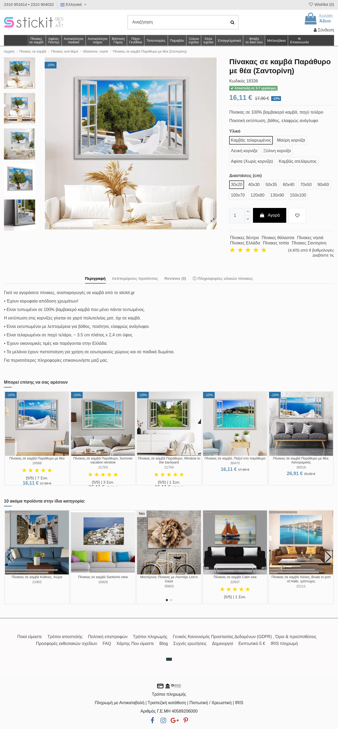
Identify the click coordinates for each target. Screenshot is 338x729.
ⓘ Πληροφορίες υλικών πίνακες (223, 278)
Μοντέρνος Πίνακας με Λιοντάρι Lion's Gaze (169, 579)
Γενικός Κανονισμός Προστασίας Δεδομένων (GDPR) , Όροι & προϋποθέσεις (245, 636)
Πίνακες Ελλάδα (245, 243)
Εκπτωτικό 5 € (251, 643)
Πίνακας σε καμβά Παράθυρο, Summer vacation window (103, 460)
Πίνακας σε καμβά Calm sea (235, 577)
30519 (301, 467)
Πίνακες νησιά (310, 237)
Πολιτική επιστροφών (108, 636)
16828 (103, 582)
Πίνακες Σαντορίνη (309, 243)
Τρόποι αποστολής (64, 636)
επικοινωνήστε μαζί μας (85, 360)
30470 (235, 463)
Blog (163, 643)
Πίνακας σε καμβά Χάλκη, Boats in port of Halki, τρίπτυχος (301, 579)
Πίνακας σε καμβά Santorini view (103, 577)
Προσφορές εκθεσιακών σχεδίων (66, 643)
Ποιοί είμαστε (29, 636)
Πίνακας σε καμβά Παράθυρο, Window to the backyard (169, 460)
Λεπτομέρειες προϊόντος (135, 278)
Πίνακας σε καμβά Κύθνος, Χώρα (37, 577)
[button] (208, 40)
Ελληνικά (74, 4)
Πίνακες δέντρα (244, 237)
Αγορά (269, 215)
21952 (37, 582)
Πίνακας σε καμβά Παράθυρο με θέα (36, 458)
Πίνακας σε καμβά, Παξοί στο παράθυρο (234, 458)
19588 (37, 463)
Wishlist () (321, 4)
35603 (169, 586)
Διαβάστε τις (323, 255)
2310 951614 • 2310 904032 (29, 4)
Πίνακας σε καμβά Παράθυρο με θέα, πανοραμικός (301, 460)
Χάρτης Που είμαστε (135, 643)
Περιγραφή (95, 278)
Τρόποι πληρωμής (150, 636)
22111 (301, 586)
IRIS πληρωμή (284, 643)
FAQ (106, 643)
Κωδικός (237, 81)
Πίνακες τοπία (276, 243)
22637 (235, 582)
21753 (103, 467)
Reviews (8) (175, 278)
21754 (169, 467)
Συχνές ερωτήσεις (189, 643)
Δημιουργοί (222, 643)
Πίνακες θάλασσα (278, 237)
